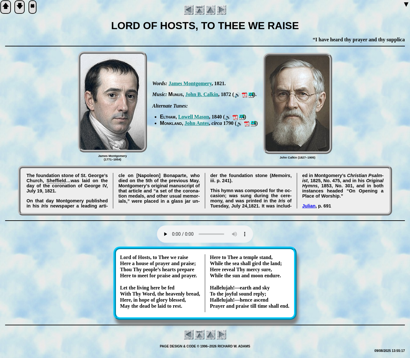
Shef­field (56, 180)
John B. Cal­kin (201, 94)
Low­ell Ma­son (193, 116)
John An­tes (196, 123)
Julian (309, 205)
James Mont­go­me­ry (190, 83)
